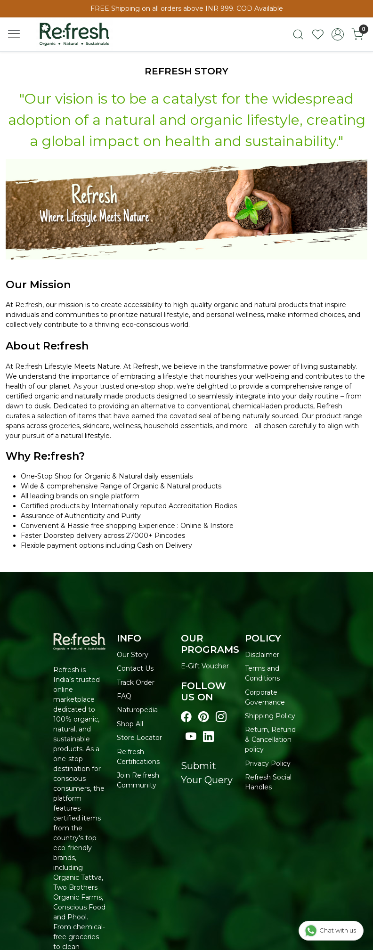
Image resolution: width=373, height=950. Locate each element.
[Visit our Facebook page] (186, 717)
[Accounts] (338, 34)
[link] (298, 34)
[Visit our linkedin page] (208, 737)
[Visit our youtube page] (191, 737)
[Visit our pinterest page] (203, 717)
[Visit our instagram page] (221, 717)
